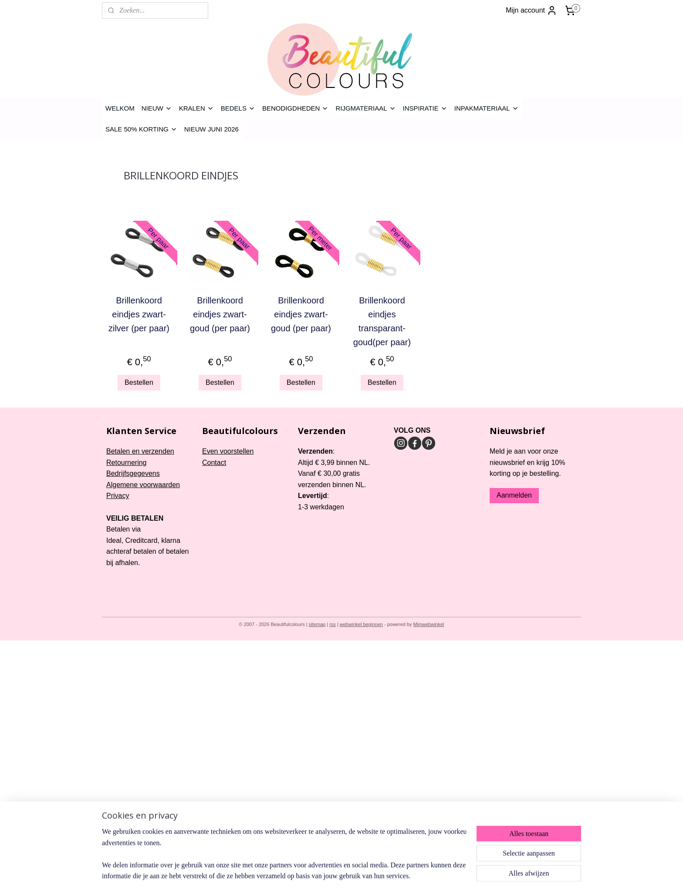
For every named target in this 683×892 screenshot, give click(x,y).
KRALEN (196, 108)
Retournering (126, 462)
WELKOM (120, 108)
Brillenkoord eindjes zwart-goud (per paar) (220, 314)
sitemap (317, 624)
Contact (214, 462)
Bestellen (139, 382)
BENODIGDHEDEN (295, 108)
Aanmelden (514, 495)
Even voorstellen (228, 451)
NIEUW (157, 108)
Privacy (117, 495)
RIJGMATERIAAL (365, 108)
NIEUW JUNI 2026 (211, 129)
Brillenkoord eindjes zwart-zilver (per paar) (138, 314)
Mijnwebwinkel (428, 624)
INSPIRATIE (425, 108)
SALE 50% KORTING (141, 129)
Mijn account (531, 10)
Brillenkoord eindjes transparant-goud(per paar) (382, 321)
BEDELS (238, 108)
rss (332, 624)
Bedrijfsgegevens (133, 473)
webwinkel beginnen (361, 624)
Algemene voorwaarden (143, 484)
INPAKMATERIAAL (486, 108)
